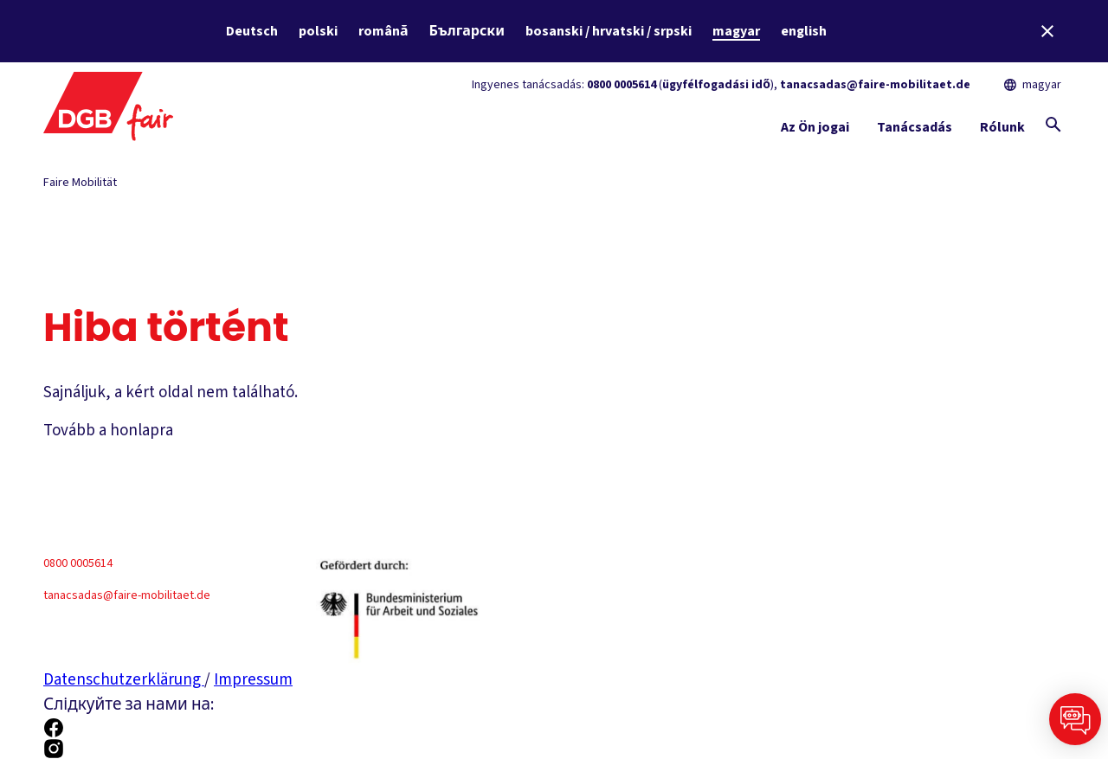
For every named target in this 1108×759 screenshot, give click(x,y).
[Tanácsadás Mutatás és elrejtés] (914, 130)
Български (467, 31)
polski (318, 31)
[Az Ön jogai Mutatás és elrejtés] (815, 130)
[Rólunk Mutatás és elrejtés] (1002, 130)
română (383, 31)
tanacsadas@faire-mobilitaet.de (875, 84)
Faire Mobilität (80, 182)
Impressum (253, 679)
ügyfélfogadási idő (716, 84)
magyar (736, 31)
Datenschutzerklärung (123, 679)
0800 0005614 (621, 84)
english (804, 31)
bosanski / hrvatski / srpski (608, 31)
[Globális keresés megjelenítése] (1053, 125)
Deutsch (252, 31)
